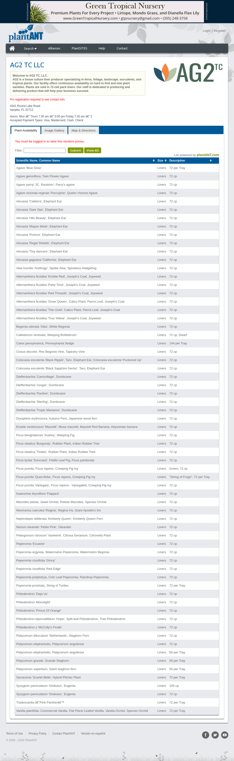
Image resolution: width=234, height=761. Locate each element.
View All (93, 150)
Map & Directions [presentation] (83, 130)
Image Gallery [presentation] (54, 130)
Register (220, 30)
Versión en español (93, 733)
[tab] (26, 130)
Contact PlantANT (63, 733)
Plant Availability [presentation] (26, 130)
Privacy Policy (38, 733)
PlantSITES (79, 48)
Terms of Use (14, 733)
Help (102, 48)
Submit (75, 150)
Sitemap (116, 733)
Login (206, 30)
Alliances (54, 48)
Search (30, 48)
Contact (122, 48)
